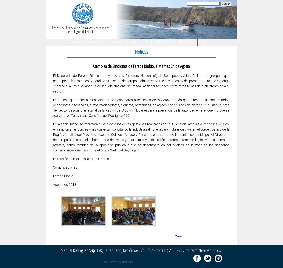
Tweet (178, 236)
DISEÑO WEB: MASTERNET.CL (119, 262)
